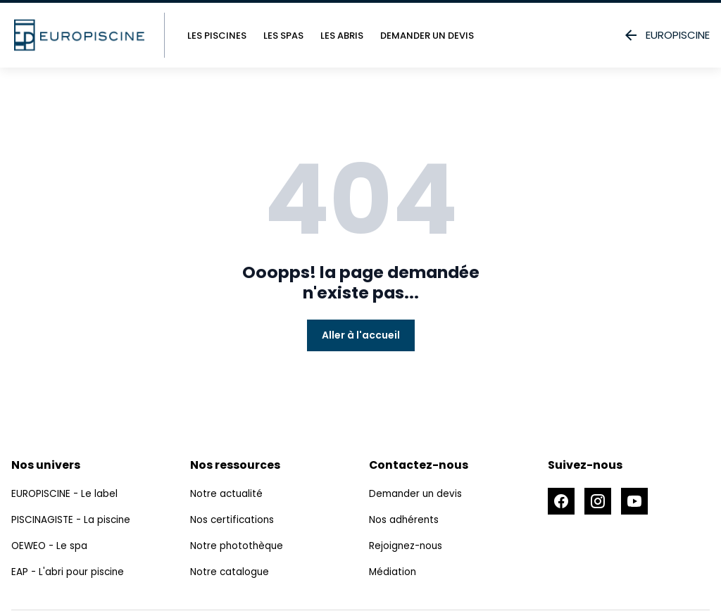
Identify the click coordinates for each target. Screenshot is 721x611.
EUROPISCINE (666, 35)
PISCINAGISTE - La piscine (72, 521)
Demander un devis (427, 35)
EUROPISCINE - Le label (65, 495)
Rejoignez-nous (407, 547)
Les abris (341, 35)
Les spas (283, 35)
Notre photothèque (237, 547)
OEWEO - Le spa (50, 547)
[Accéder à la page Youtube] (638, 502)
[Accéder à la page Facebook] (562, 502)
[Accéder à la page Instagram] (600, 502)
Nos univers (45, 465)
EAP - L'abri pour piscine (69, 573)
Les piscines (216, 35)
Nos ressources (235, 465)
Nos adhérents (404, 521)
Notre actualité (227, 495)
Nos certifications (233, 521)
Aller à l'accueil (361, 335)
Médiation (393, 573)
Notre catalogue (230, 573)
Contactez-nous (419, 465)
